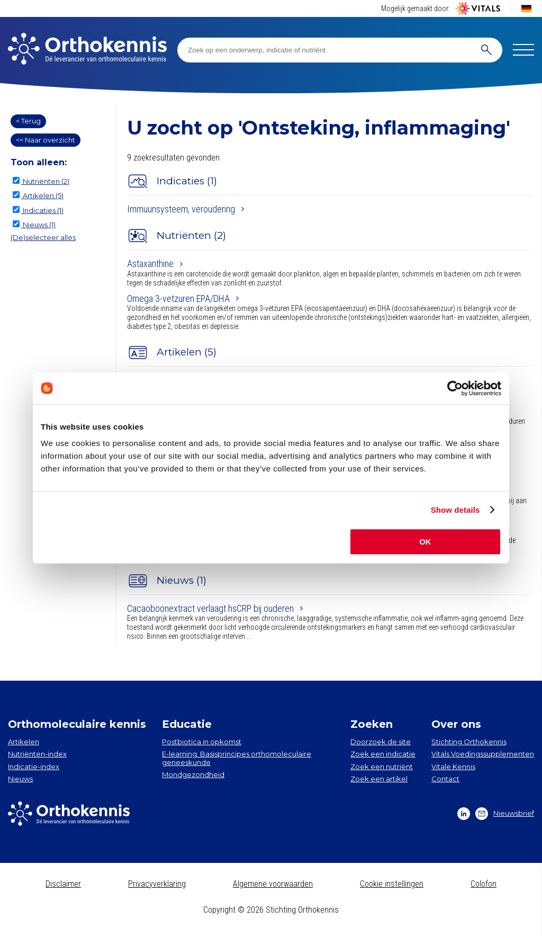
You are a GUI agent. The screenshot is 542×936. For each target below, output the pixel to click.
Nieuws (20, 778)
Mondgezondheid (193, 774)
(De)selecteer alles (43, 237)
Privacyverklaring (157, 884)
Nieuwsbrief (504, 813)
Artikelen (23, 741)
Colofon (483, 884)
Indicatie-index (33, 766)
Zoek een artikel (379, 778)
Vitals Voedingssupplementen (482, 754)
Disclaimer (63, 884)
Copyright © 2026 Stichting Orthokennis (271, 910)
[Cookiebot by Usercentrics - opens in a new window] (455, 388)
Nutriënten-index (37, 754)
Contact (445, 778)
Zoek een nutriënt (381, 766)
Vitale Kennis (453, 766)
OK (425, 541)
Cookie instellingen (391, 884)
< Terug (28, 121)
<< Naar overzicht (45, 140)
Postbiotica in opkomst (201, 741)
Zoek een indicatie (382, 754)
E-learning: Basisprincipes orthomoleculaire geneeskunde (236, 758)
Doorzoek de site (380, 741)
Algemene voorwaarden (273, 884)
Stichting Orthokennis (469, 741)
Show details (455, 509)
